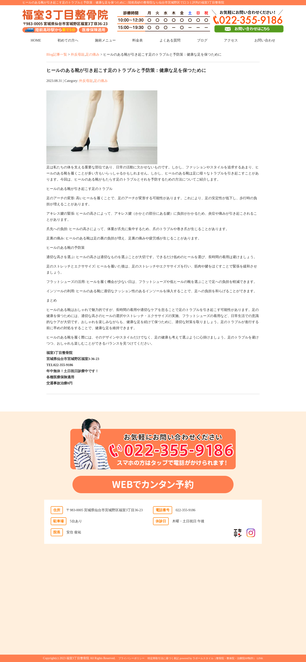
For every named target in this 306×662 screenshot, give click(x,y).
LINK (260, 658)
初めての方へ (67, 40)
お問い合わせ (264, 40)
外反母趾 (78, 54)
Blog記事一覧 (56, 54)
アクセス (231, 40)
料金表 (137, 40)
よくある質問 (170, 40)
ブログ (202, 40)
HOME (36, 40)
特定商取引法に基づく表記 (163, 658)
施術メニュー (105, 40)
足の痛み (92, 54)
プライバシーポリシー (131, 658)
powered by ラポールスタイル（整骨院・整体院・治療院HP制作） (218, 658)
